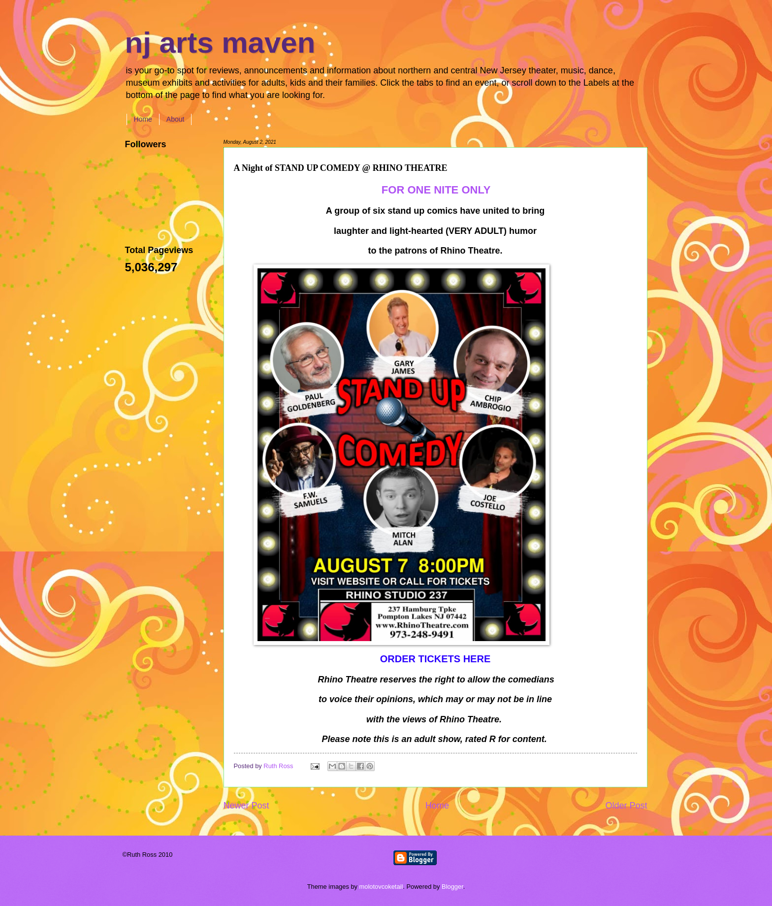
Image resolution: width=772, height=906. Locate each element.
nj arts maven (220, 42)
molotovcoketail (381, 886)
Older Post (626, 805)
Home (143, 119)
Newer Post (246, 805)
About (175, 119)
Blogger (452, 886)
